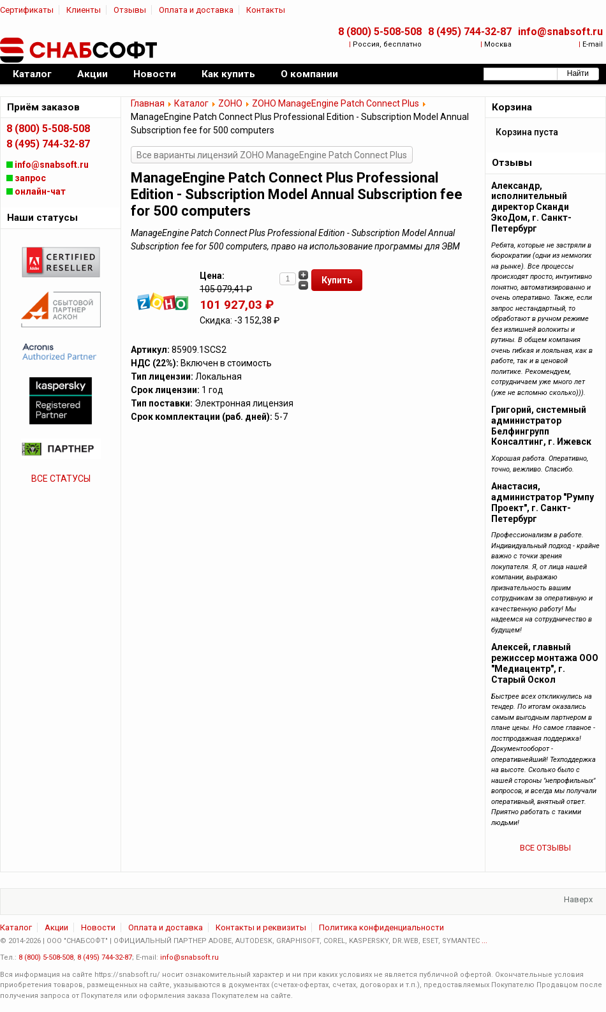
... (484, 941)
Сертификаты (27, 10)
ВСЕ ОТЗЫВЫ (545, 847)
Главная (148, 103)
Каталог (191, 103)
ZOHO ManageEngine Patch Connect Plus (335, 103)
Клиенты (83, 10)
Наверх (578, 899)
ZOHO (230, 103)
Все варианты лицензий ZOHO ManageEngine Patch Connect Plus (272, 155)
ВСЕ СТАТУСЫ (61, 478)
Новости (98, 927)
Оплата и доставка (196, 10)
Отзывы (130, 10)
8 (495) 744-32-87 (470, 32)
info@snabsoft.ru (560, 32)
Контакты (265, 10)
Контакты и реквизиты (261, 927)
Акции (56, 927)
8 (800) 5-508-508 (380, 32)
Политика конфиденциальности (381, 927)
